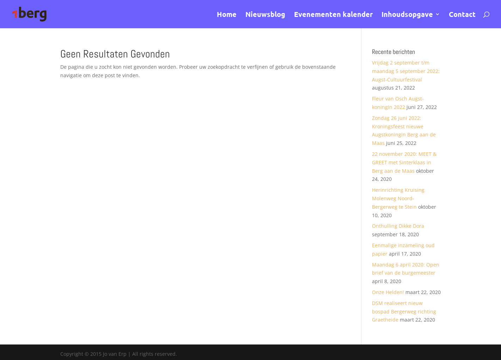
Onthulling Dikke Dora (398, 225)
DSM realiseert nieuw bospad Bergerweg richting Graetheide (404, 311)
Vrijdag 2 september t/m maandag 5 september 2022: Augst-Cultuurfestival (406, 71)
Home (227, 15)
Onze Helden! (388, 292)
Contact (462, 15)
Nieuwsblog (265, 15)
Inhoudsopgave (407, 15)
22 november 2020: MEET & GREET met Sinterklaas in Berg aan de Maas (404, 162)
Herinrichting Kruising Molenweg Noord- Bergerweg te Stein (398, 198)
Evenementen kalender (333, 15)
